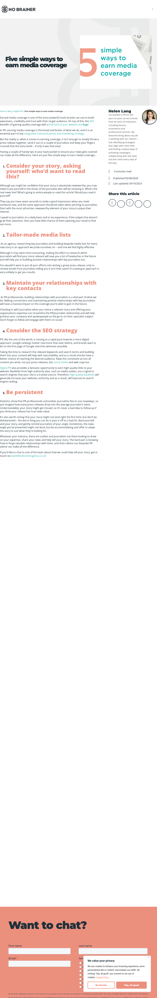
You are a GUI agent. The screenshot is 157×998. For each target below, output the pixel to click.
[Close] (148, 957)
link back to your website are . (69, 124)
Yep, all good (131, 985)
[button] (152, 9)
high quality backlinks (82, 374)
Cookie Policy (102, 977)
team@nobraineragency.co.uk (28, 455)
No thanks (101, 985)
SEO (92, 121)
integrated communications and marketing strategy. (54, 133)
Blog (10, 111)
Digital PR (18, 111)
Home (3, 111)
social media (61, 362)
